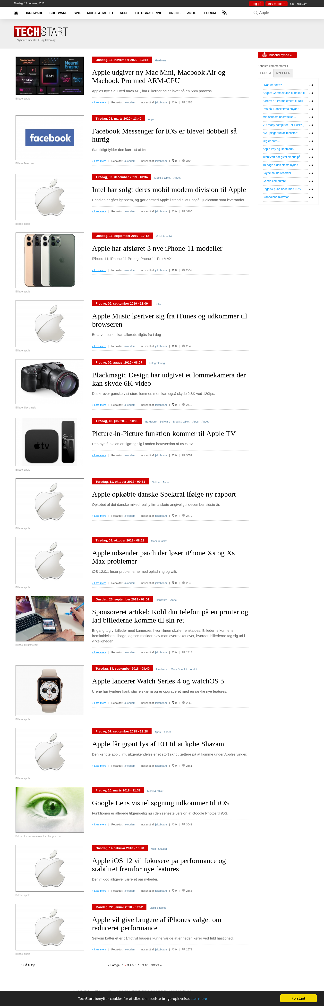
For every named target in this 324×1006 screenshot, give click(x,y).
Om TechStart (298, 3)
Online (158, 304)
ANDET (192, 13)
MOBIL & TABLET (100, 13)
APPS (124, 13)
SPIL (77, 13)
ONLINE (175, 13)
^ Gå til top (28, 965)
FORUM (210, 13)
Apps (151, 119)
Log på (256, 4)
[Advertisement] (169, 34)
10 (146, 965)
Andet (177, 177)
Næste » (155, 965)
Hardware (161, 60)
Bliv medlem (276, 4)
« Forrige (114, 965)
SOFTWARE (59, 13)
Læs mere (199, 998)
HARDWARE (34, 13)
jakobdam (130, 102)
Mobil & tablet (162, 177)
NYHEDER (283, 73)
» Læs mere (99, 102)
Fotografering (157, 363)
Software (165, 421)
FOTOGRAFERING (148, 13)
